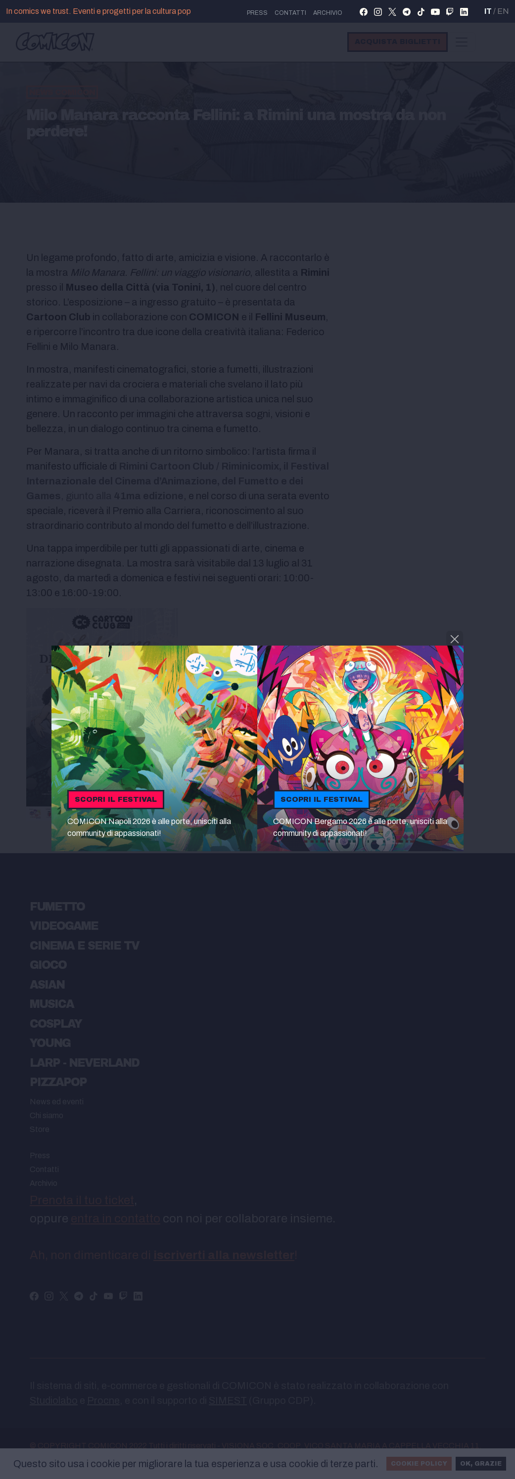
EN (503, 11)
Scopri (116, 799)
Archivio (327, 12)
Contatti (290, 12)
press (257, 12)
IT (488, 11)
